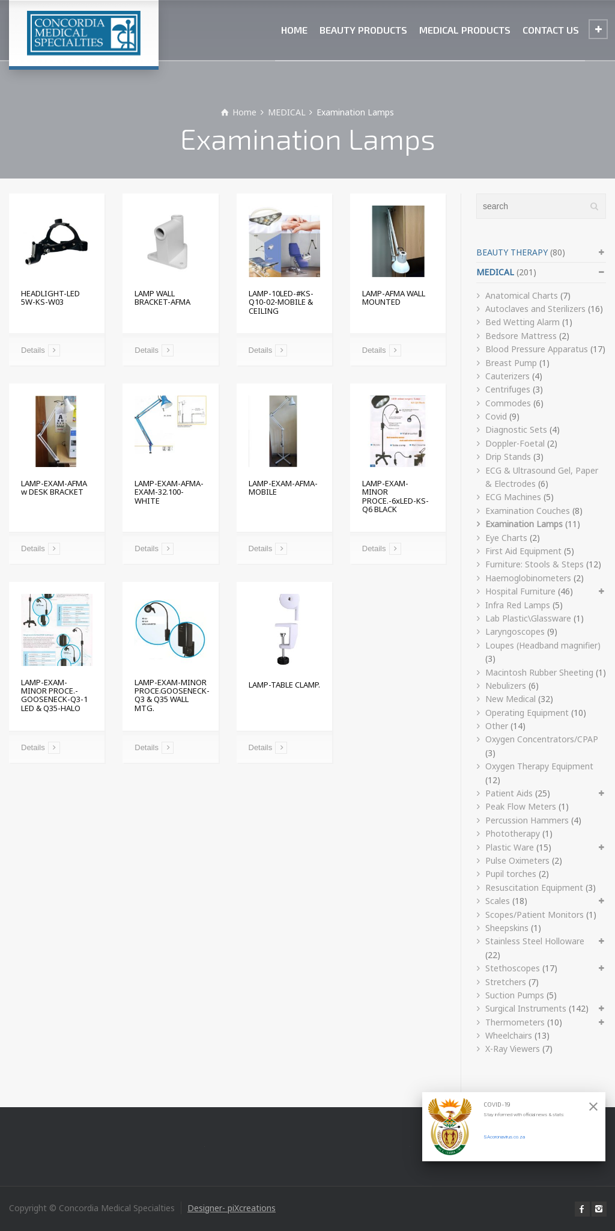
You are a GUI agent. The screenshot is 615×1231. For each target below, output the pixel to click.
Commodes (508, 403)
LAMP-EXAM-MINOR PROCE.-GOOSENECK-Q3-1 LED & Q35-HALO (54, 695)
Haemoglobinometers (528, 578)
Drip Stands (508, 456)
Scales (497, 900)
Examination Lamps (524, 524)
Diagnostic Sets (516, 429)
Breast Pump (511, 362)
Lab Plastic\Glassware (528, 618)
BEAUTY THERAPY (512, 252)
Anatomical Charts (521, 295)
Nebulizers (505, 685)
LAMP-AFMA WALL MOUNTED (393, 297)
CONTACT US (551, 29)
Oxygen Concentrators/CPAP (541, 739)
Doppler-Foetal (515, 443)
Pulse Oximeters (517, 860)
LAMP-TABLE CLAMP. (284, 684)
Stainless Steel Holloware (534, 941)
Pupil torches (510, 873)
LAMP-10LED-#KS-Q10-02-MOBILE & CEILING (281, 302)
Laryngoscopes (515, 631)
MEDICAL (495, 272)
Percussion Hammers (527, 820)
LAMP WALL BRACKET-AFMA (162, 297)
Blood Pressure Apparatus (536, 349)
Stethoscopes (512, 968)
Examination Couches (527, 510)
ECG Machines (513, 496)
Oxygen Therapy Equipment (539, 766)
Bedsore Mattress (521, 335)
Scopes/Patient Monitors (534, 914)
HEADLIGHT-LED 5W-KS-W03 (50, 297)
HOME (294, 29)
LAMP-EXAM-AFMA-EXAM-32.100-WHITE (169, 492)
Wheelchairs (508, 1035)
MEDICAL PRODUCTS (464, 29)
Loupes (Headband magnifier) (543, 645)
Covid (496, 416)
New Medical (510, 698)
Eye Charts (506, 537)
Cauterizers (507, 376)
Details (33, 350)
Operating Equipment (527, 712)
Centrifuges (507, 389)
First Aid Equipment (523, 551)
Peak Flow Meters (520, 806)
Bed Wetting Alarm (522, 322)
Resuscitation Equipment (534, 887)
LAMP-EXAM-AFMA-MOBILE (283, 487)
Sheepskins (507, 927)
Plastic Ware (509, 847)
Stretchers (505, 982)
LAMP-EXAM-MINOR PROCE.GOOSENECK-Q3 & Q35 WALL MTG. (172, 695)
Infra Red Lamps (517, 605)
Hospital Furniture (520, 591)
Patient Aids (509, 793)
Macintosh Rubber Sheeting (539, 672)
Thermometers (515, 1022)
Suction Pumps (514, 995)
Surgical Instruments (525, 1008)
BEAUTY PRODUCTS (363, 29)
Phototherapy (512, 833)
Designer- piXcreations (231, 1208)
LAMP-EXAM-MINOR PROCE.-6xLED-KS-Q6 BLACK (395, 496)
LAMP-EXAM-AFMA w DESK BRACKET (54, 487)
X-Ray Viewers (512, 1048)
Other (496, 726)
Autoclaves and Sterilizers (535, 308)
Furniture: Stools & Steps (534, 564)
